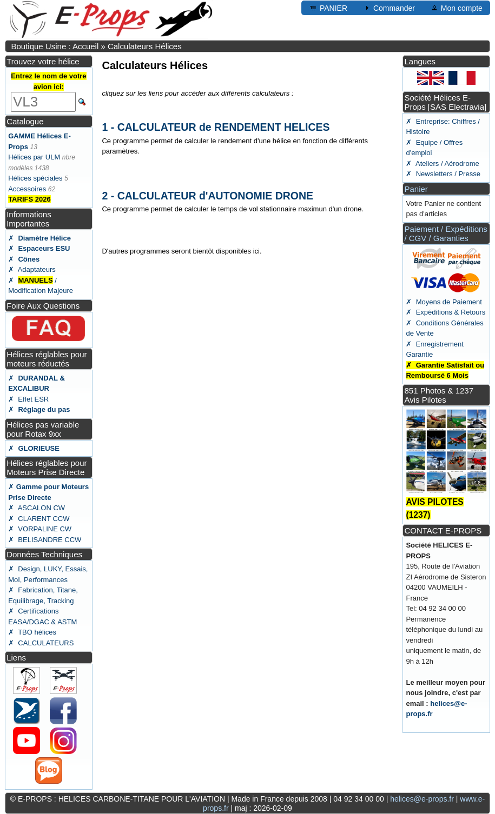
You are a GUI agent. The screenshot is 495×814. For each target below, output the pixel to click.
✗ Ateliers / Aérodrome (442, 163)
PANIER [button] (328, 7)
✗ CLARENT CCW (38, 519)
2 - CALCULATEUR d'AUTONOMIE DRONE (207, 196)
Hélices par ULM (34, 157)
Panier (415, 189)
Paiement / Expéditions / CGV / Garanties (445, 233)
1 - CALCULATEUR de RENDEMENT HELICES (215, 127)
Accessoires (27, 189)
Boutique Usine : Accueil (54, 46)
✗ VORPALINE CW (39, 529)
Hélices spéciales (35, 178)
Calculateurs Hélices (145, 46)
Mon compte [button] (456, 7)
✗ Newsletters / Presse (443, 174)
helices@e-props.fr (422, 799)
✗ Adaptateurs (32, 269)
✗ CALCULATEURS (41, 643)
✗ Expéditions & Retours (445, 312)
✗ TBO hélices (32, 632)
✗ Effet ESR (28, 399)
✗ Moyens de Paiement (443, 302)
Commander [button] (388, 7)
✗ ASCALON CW (36, 508)
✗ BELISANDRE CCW (44, 540)
